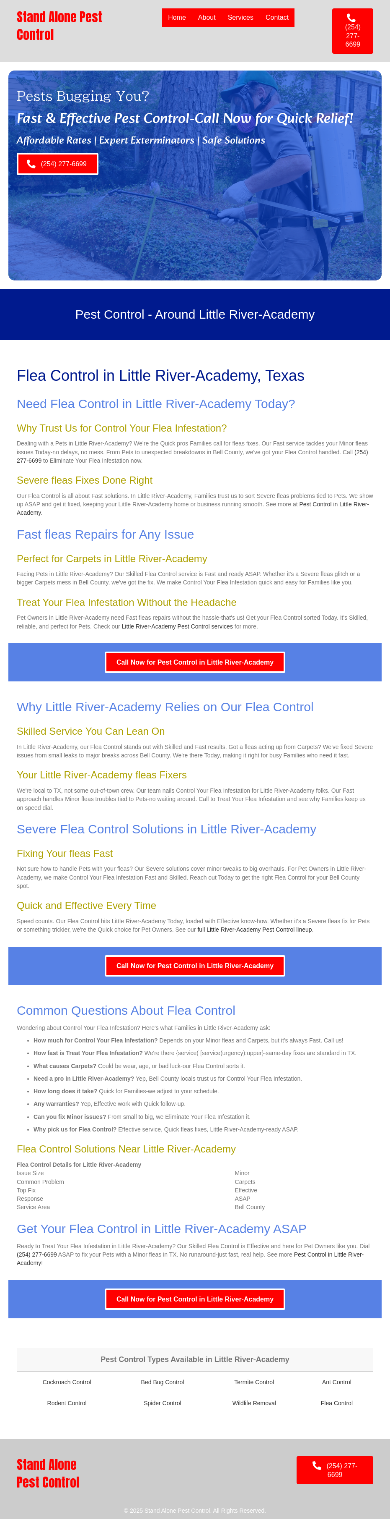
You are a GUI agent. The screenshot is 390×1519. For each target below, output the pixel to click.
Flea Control (337, 1403)
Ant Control (336, 1382)
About (207, 17)
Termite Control (254, 1382)
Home (177, 17)
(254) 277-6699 (37, 1254)
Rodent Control (67, 1403)
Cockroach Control (67, 1382)
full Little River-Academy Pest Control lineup (254, 929)
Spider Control (162, 1403)
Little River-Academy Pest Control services (177, 626)
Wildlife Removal (254, 1403)
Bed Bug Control (162, 1382)
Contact (277, 17)
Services (240, 17)
